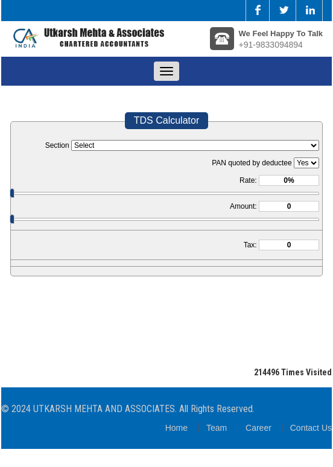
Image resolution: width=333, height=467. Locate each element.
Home (176, 428)
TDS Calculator (166, 120)
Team (216, 428)
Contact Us (311, 428)
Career (258, 428)
